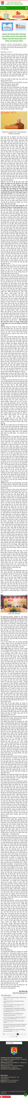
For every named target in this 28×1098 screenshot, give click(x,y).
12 (11, 1036)
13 (13, 1036)
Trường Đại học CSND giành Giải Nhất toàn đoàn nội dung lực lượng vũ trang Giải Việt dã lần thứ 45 (15, 1010)
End (16, 1036)
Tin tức (9, 44)
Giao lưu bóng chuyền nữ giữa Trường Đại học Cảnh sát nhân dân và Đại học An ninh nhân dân (15, 1026)
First (4, 1034)
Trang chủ (3, 44)
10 (22, 1034)
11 (24, 1034)
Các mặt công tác (17, 44)
